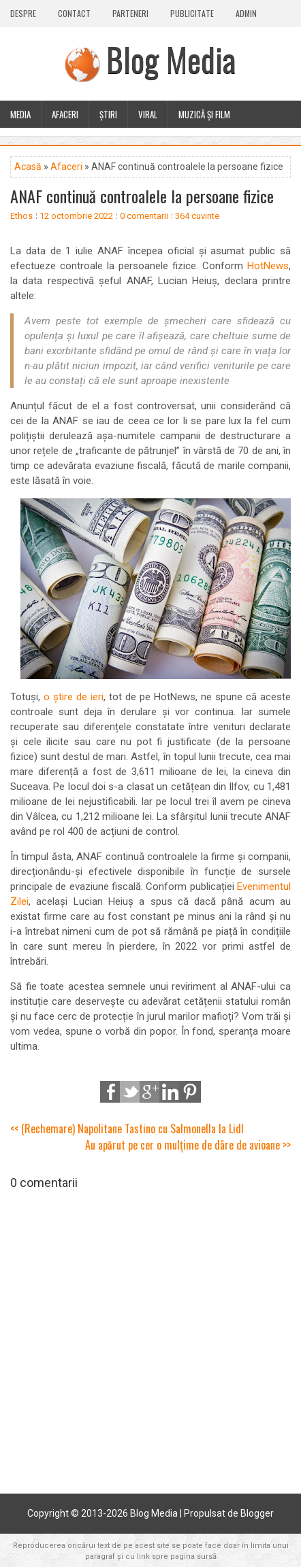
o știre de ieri (74, 697)
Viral (147, 114)
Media (20, 114)
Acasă (28, 166)
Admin (246, 13)
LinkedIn (170, 1092)
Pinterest (190, 1092)
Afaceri (65, 114)
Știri (108, 114)
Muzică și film (204, 114)
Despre (23, 13)
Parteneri (130, 13)
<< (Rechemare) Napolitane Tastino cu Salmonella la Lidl (127, 1128)
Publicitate (192, 13)
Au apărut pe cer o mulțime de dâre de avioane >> (188, 1145)
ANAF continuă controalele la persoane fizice (142, 195)
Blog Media (171, 59)
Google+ (150, 1092)
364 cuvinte (197, 216)
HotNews (268, 266)
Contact (74, 13)
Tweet (131, 1092)
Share (111, 1092)
